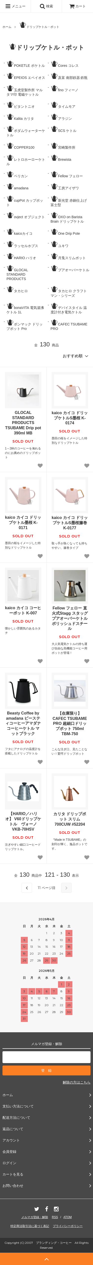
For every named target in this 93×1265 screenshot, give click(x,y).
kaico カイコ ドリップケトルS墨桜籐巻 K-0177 (70, 523)
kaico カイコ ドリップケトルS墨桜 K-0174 (70, 418)
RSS (55, 1217)
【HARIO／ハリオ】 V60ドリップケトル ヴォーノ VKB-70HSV (23, 821)
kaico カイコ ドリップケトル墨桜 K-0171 (23, 522)
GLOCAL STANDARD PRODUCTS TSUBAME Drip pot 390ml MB (23, 422)
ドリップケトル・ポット (39, 25)
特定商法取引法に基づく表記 (29, 1226)
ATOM (67, 1217)
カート (77, 6)
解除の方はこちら (77, 1082)
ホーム (6, 27)
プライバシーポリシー (68, 1226)
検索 (46, 6)
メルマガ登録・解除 (34, 1217)
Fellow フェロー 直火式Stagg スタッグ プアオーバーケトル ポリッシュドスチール (70, 618)
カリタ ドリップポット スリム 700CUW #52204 (69, 819)
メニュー (15, 6)
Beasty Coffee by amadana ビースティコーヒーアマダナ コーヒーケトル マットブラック (23, 723)
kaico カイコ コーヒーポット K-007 (23, 610)
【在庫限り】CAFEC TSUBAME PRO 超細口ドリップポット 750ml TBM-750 (70, 723)
